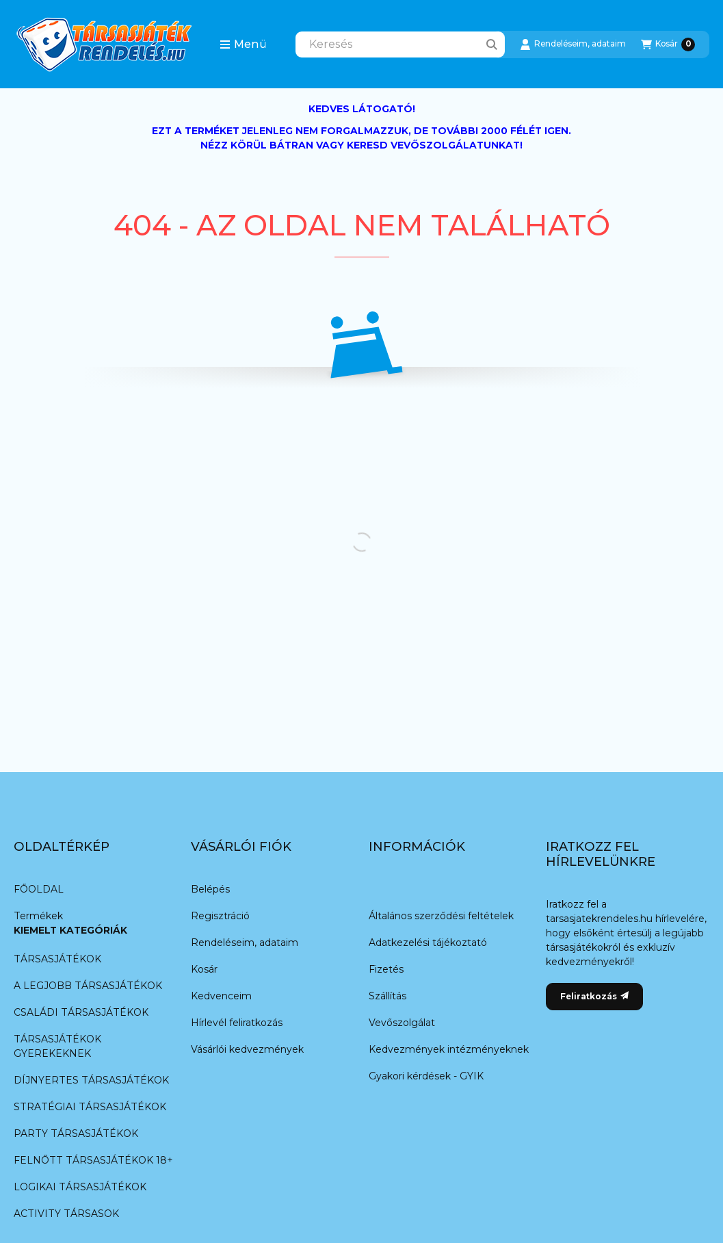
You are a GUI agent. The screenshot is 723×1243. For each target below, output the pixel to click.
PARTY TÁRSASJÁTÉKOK (76, 1133)
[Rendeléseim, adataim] (573, 44)
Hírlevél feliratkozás (236, 1022)
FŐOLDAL (39, 889)
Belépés (210, 889)
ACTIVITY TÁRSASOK (66, 1213)
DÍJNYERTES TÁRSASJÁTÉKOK (91, 1080)
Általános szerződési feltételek (441, 916)
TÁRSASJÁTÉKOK (57, 959)
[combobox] (400, 44)
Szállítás (387, 996)
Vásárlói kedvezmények (247, 1049)
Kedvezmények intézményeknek (449, 1049)
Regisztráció (220, 916)
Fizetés (386, 969)
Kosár (204, 969)
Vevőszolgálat (402, 1022)
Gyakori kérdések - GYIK (426, 1076)
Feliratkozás (594, 996)
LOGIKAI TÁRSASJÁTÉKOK (80, 1187)
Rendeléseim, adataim (244, 942)
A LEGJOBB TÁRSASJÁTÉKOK (88, 985)
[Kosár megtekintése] (668, 44)
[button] (243, 44)
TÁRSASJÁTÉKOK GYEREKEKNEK (57, 1046)
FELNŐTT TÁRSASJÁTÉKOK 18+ (93, 1160)
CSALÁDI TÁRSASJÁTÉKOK (81, 1012)
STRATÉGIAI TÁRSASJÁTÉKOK (90, 1107)
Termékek (38, 916)
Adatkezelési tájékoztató (428, 942)
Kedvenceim (221, 996)
